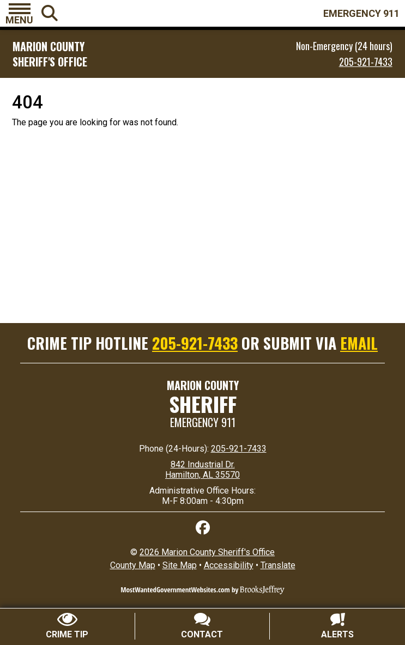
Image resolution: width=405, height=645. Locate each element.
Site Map (179, 565)
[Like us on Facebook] (203, 528)
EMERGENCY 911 (361, 13)
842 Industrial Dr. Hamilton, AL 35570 (202, 469)
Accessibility (228, 565)
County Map (132, 565)
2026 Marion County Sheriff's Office (207, 552)
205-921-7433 (365, 61)
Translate (278, 565)
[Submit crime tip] (67, 626)
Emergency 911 (202, 422)
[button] (19, 13)
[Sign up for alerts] (337, 626)
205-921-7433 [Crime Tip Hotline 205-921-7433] (195, 343)
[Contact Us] (202, 626)
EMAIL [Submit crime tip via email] (359, 343)
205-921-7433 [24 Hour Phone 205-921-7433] (239, 448)
